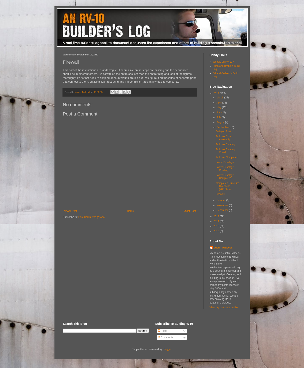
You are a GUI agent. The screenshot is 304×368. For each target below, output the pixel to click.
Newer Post (70, 211)
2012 (216, 93)
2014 (216, 221)
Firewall (220, 194)
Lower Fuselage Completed (225, 177)
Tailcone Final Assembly (223, 138)
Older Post (190, 211)
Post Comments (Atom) (91, 217)
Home (130, 211)
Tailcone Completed (227, 157)
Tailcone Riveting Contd (225, 151)
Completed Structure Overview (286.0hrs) (227, 186)
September (222, 127)
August (220, 122)
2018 (216, 231)
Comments (165, 337)
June (219, 112)
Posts (162, 330)
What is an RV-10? (223, 61)
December (222, 210)
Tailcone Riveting (225, 144)
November (222, 205)
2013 (216, 216)
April (219, 102)
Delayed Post (223, 131)
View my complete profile (224, 307)
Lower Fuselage (225, 162)
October (221, 200)
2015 (216, 226)
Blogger (167, 349)
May (219, 107)
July (219, 117)
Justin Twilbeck (223, 247)
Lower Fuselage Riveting (225, 169)
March (220, 97)
